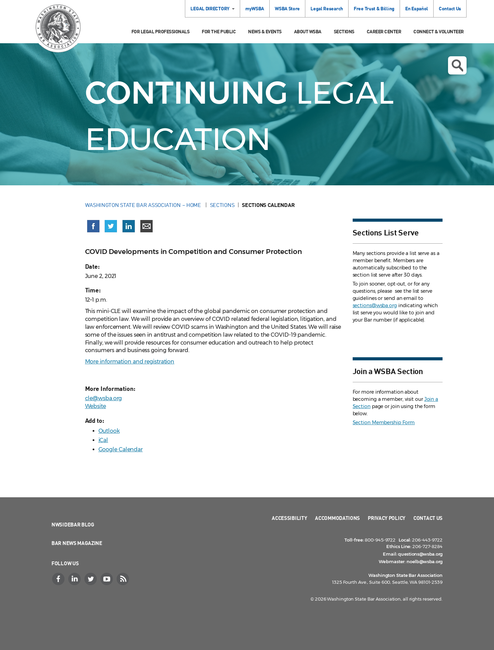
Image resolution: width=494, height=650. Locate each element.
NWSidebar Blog (72, 524)
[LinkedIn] (75, 579)
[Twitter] (91, 579)
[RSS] (123, 579)
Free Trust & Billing (374, 8)
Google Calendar (120, 449)
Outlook (109, 431)
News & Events (265, 31)
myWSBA (254, 8)
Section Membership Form (384, 422)
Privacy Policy (386, 518)
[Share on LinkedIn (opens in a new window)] (128, 226)
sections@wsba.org (375, 305)
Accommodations (337, 518)
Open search (457, 65)
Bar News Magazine (76, 543)
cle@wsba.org (103, 398)
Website (95, 406)
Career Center (384, 31)
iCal (103, 440)
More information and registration (130, 361)
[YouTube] (107, 579)
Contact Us (450, 8)
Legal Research (326, 8)
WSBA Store (287, 8)
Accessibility (289, 518)
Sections (344, 31)
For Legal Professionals (160, 31)
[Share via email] (146, 226)
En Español (416, 8)
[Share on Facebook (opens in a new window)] (93, 226)
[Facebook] (59, 579)
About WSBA (307, 31)
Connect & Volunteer (438, 31)
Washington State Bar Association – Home (143, 204)
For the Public (219, 31)
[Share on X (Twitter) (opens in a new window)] (110, 226)
